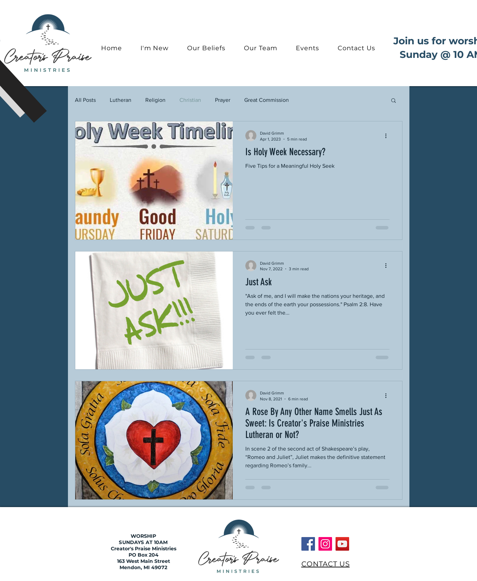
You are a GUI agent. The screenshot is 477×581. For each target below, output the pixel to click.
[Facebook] (308, 544)
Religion (155, 100)
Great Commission (266, 100)
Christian (190, 100)
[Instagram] (325, 544)
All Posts (85, 100)
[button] (393, 101)
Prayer (222, 100)
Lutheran (120, 100)
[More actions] (388, 135)
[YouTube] (342, 544)
